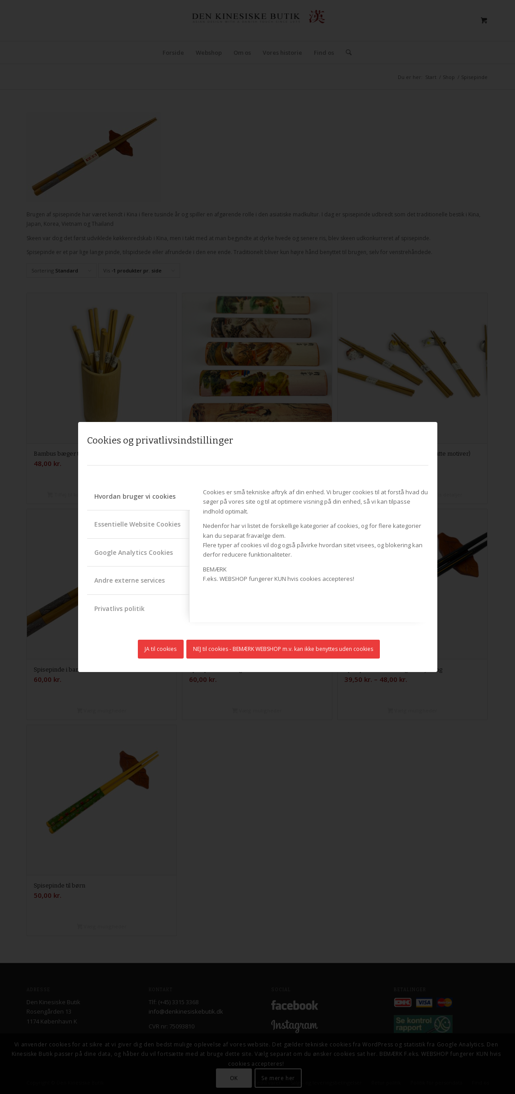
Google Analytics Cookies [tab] (133, 552)
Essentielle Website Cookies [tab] (137, 524)
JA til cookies (160, 649)
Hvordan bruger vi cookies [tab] (135, 496)
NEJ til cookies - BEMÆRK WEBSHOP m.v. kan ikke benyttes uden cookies (283, 649)
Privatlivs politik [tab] (119, 608)
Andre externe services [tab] (129, 580)
